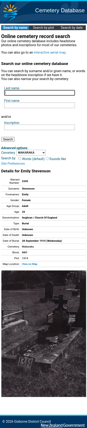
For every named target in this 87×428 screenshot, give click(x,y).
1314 (25, 258)
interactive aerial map (50, 53)
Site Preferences (13, 163)
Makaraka (28, 246)
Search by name (15, 28)
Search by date (72, 28)
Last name (11, 88)
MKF (24, 252)
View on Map (29, 264)
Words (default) (31, 159)
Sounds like (56, 159)
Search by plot (43, 28)
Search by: (8, 158)
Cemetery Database (60, 10)
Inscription (11, 123)
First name (11, 101)
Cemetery (8, 152)
